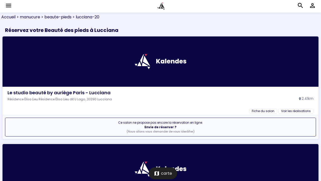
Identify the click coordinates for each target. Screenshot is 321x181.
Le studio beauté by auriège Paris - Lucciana (59, 92)
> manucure (28, 17)
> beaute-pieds (55, 17)
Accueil (8, 17)
